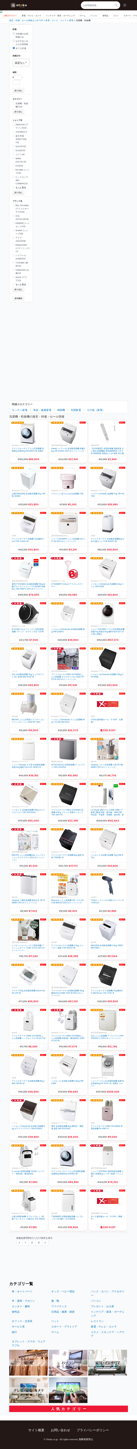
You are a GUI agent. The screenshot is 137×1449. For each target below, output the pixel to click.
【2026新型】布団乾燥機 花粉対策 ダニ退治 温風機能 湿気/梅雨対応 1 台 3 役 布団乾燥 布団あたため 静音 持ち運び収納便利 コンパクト (107, 450)
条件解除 (18, 298)
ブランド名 (17, 201)
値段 (14, 72)
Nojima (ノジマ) (58, 581)
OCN (93, 716)
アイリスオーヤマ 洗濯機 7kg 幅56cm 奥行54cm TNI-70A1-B (107, 991)
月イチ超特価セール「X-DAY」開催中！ (106, 1217)
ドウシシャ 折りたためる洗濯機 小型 (67, 493)
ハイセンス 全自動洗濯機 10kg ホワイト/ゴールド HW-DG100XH (28, 811)
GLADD (15, 716)
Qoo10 (93, 761)
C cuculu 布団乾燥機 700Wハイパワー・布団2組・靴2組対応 (28, 1172)
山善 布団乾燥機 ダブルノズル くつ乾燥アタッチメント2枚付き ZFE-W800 (28, 1217)
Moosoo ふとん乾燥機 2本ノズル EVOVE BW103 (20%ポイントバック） (67, 901)
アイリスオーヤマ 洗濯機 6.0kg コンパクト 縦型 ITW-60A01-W (67, 946)
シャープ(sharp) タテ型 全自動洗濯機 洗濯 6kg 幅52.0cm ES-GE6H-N (28, 765)
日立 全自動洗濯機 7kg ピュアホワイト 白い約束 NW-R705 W (28, 675)
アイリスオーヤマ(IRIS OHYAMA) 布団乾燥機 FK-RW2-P (107, 1127)
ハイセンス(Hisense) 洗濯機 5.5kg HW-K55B (107, 675)
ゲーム (82, 15)
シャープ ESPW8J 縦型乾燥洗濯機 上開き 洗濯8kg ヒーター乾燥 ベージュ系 (107, 1173)
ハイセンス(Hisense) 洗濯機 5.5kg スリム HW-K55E (107, 585)
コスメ (116, 15)
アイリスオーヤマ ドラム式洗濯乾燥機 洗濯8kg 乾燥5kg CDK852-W (68, 1172)
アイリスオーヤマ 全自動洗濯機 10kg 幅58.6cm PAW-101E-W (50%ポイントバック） (67, 993)
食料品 (105, 15)
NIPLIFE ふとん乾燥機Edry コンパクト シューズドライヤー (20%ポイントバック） (28, 857)
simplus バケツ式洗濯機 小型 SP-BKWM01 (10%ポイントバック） (107, 765)
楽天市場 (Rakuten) (59, 445)
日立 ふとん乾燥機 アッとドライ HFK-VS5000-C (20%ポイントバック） (107, 1037)
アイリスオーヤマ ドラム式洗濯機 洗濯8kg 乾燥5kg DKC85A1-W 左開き (28, 449)
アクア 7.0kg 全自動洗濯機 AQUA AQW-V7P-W (28, 991)
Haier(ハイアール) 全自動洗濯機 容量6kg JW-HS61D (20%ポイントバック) (68, 449)
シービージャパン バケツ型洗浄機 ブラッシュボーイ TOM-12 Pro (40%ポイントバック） (28, 947)
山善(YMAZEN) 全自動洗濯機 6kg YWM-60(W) (28, 494)
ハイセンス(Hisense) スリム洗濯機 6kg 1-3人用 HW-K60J (68, 720)
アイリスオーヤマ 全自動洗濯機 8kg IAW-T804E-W (28, 1082)
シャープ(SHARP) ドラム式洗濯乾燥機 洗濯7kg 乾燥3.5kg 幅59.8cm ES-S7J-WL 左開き (107, 631)
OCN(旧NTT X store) (99, 1213)
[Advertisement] (21, 350)
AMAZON (95, 445)
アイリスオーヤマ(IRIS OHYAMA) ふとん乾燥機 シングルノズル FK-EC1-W (28, 1037)
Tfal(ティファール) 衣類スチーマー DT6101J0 (107, 901)
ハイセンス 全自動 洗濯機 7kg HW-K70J (107, 856)
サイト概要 (36, 1430)
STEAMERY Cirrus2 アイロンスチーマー (67, 585)
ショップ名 (17, 120)
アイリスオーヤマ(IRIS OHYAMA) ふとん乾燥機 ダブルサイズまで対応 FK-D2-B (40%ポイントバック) (68, 676)
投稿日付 (16, 56)
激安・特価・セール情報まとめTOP (26, 20)
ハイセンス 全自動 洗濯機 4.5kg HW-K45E (67, 1082)
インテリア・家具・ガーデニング (60, 15)
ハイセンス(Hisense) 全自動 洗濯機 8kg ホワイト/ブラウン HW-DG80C (28, 1127)
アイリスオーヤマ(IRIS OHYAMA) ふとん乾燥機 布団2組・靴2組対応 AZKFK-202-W (68, 1038)
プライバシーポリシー (93, 1430)
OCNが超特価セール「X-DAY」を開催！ (107, 720)
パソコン (94, 15)
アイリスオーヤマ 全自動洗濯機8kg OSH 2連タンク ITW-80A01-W (107, 540)
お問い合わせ (60, 1430)
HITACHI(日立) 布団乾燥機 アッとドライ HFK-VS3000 (68, 765)
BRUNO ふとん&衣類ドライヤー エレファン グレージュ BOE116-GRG (28, 720)
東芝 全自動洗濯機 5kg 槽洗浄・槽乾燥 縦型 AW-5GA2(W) (67, 1127)
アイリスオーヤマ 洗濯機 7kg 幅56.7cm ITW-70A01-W (28, 540)
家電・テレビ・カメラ (31, 15)
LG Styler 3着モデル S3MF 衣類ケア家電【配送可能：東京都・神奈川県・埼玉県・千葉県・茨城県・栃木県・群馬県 (107, 812)
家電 (71, 20)
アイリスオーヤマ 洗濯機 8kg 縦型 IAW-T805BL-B (67, 856)
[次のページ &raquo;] (45, 1243)
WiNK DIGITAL (57, 761)
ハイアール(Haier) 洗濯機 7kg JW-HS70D (107, 494)
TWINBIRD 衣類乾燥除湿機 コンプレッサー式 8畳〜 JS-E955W (67, 1217)
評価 (14, 29)
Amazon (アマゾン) (20, 445)
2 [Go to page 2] (32, 1242)
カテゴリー (17, 99)
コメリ (54, 626)
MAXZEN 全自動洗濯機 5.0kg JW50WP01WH (107, 946)
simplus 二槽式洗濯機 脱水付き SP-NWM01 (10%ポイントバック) (28, 901)
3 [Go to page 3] (39, 1242)
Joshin (94, 897)
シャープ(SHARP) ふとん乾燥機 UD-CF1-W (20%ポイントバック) (68, 540)
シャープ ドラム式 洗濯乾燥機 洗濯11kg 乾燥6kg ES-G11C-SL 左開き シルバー (107, 1083)
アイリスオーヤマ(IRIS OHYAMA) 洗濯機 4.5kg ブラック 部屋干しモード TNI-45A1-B (67, 812)
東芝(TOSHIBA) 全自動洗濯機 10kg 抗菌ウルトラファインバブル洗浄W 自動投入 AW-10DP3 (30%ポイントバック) (28, 586)
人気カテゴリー (10, 15)
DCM (14, 536)
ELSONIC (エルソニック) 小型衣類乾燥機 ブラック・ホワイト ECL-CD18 (28, 630)
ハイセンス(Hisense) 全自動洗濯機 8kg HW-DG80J (68, 630)
